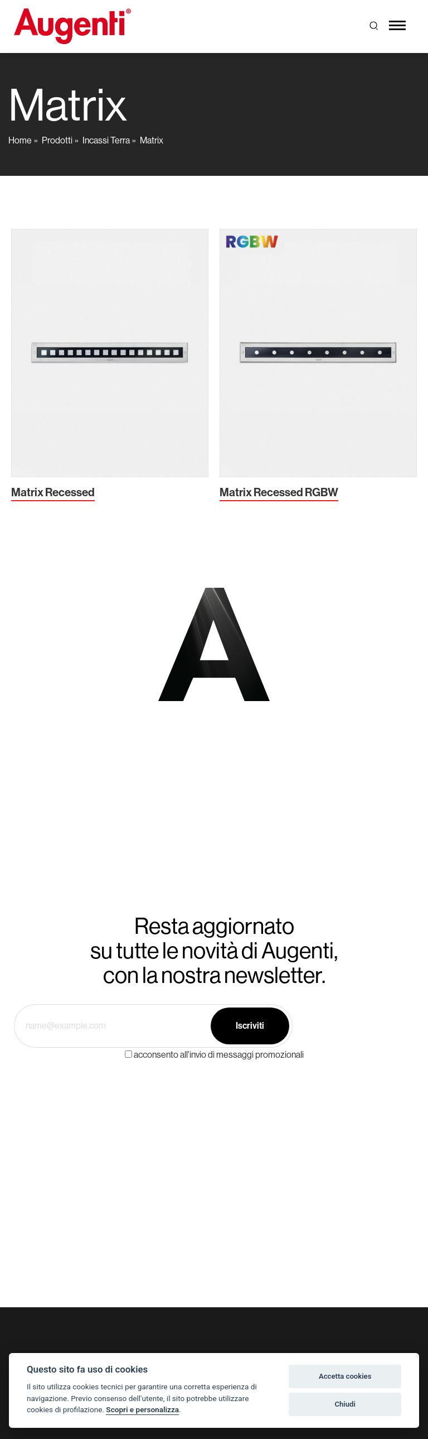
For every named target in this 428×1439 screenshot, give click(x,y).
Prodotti (57, 140)
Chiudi (344, 1404)
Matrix (151, 140)
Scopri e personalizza (142, 1409)
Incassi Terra (106, 140)
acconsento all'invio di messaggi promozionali (219, 1054)
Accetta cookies (345, 1376)
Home (20, 140)
